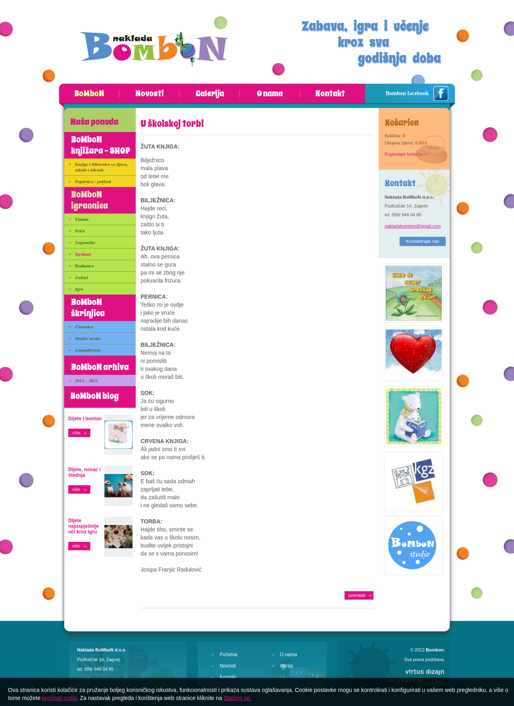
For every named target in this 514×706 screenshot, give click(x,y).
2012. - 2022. (87, 380)
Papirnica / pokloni (93, 181)
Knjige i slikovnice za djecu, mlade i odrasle (101, 167)
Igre (79, 289)
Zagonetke (85, 242)
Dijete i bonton (85, 418)
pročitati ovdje (59, 698)
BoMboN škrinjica (88, 307)
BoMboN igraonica (89, 200)
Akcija (286, 666)
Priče (80, 230)
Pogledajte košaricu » (406, 154)
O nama (270, 94)
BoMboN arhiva (100, 367)
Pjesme (82, 219)
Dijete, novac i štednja (84, 472)
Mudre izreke (87, 338)
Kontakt (330, 94)
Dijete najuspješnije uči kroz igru (83, 526)
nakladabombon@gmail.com (413, 226)
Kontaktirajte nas (422, 241)
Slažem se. (237, 698)
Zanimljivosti (87, 350)
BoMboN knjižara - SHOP (100, 145)
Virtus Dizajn (416, 675)
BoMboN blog (94, 396)
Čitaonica (84, 326)
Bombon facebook (407, 93)
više (76, 432)
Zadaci (81, 277)
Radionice (84, 265)
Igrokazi (83, 254)
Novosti (149, 94)
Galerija (210, 94)
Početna (228, 654)
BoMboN (89, 94)
